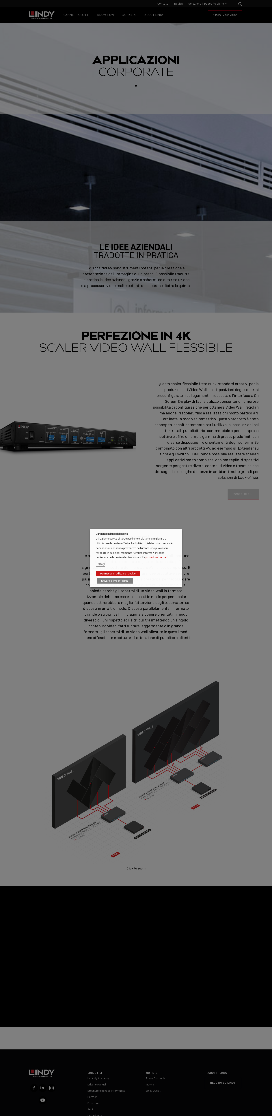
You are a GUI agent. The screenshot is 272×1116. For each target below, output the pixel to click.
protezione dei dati (156, 557)
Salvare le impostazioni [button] (114, 581)
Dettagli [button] (100, 564)
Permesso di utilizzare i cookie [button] (118, 573)
